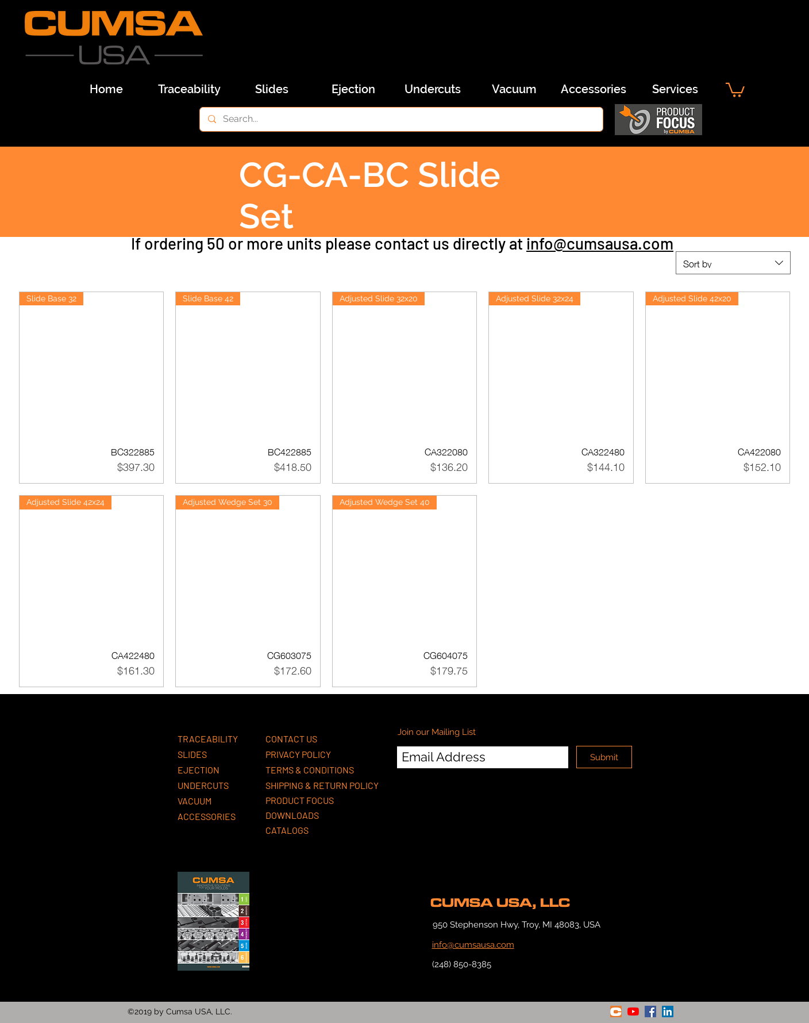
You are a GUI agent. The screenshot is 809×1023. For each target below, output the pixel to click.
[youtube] (633, 1011)
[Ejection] (353, 89)
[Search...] (401, 119)
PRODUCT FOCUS (299, 800)
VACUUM (194, 800)
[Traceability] (189, 89)
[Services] (675, 89)
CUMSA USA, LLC (500, 902)
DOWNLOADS (292, 815)
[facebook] (650, 1011)
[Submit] (604, 757)
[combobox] (733, 262)
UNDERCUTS (203, 785)
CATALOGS (287, 830)
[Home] (106, 89)
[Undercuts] (432, 89)
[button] (735, 89)
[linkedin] (667, 1011)
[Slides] (272, 89)
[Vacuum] (514, 89)
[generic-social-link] (616, 1011)
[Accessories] (593, 89)
